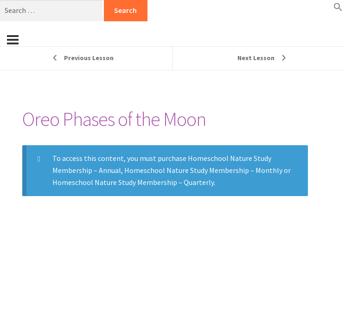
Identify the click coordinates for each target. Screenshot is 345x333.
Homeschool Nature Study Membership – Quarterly (133, 182)
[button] (338, 8)
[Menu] (13, 39)
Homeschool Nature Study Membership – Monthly (203, 170)
